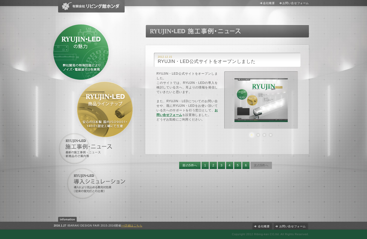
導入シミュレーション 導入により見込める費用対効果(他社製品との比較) (96, 183)
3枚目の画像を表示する (264, 135)
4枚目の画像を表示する (270, 135)
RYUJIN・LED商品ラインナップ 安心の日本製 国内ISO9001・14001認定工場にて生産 (105, 109)
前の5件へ (189, 165)
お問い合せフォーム (295, 3)
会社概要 (269, 3)
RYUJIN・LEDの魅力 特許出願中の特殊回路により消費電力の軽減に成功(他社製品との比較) (81, 52)
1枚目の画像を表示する (251, 135)
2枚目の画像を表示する (258, 135)
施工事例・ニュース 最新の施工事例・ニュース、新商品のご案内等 (86, 148)
